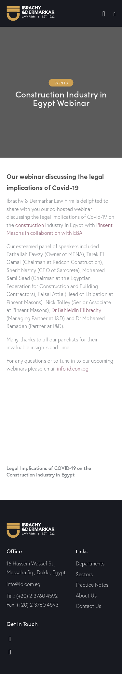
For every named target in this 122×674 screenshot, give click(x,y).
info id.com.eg (72, 368)
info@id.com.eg (23, 584)
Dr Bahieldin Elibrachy (76, 310)
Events (61, 82)
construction (29, 225)
